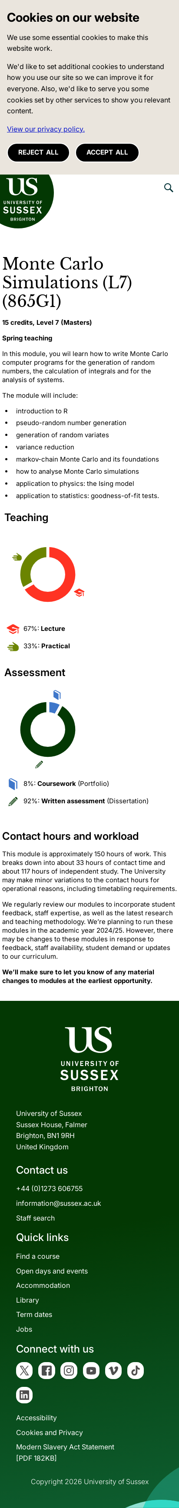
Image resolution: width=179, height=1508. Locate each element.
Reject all (38, 152)
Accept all (107, 152)
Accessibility (36, 1417)
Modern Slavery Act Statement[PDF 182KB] (65, 1452)
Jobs (24, 1329)
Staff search (35, 1218)
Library (27, 1300)
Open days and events (52, 1271)
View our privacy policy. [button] (46, 129)
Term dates (34, 1314)
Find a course (38, 1256)
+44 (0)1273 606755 (49, 1188)
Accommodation (43, 1285)
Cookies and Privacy (49, 1432)
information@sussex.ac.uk (58, 1203)
